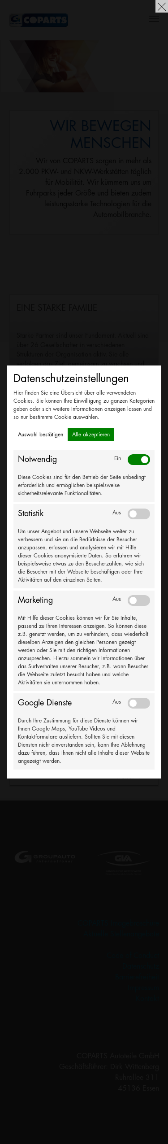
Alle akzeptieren (91, 434)
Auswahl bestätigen (40, 434)
